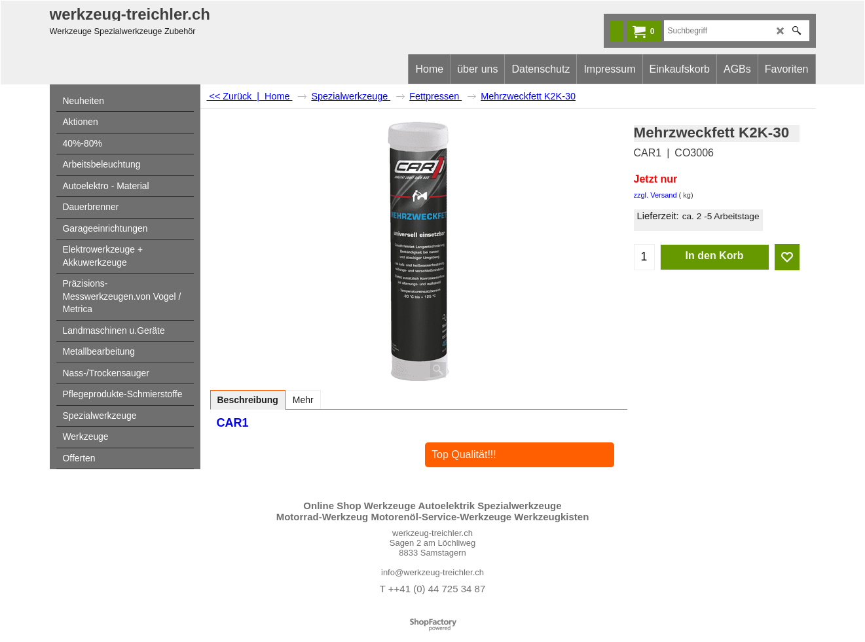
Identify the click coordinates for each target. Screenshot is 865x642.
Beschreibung (247, 400)
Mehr (303, 400)
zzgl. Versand (655, 195)
